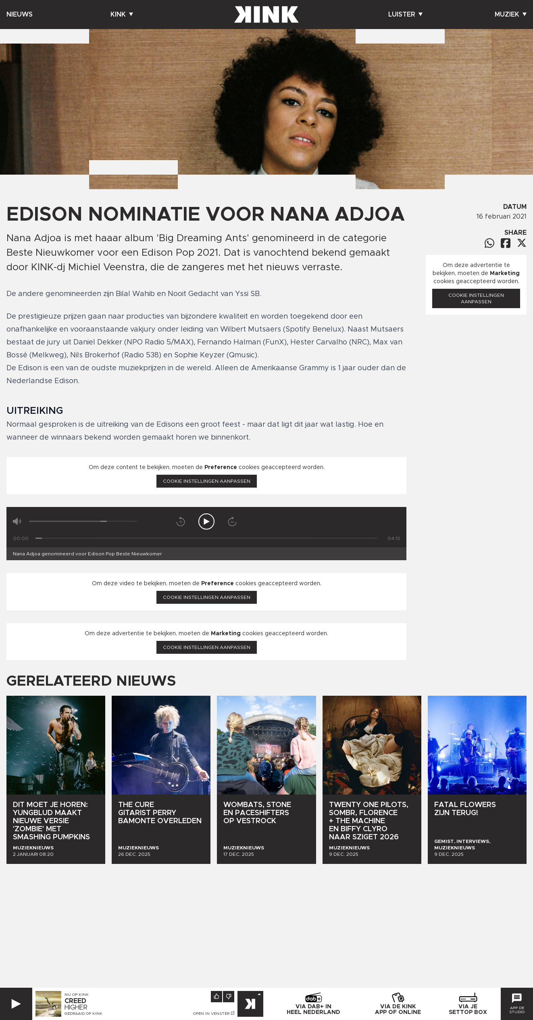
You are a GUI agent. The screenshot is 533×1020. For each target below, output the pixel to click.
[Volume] (83, 521)
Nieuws (19, 14)
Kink (121, 14)
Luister (405, 14)
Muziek (511, 14)
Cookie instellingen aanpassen (206, 481)
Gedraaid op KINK (83, 1014)
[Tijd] (206, 538)
